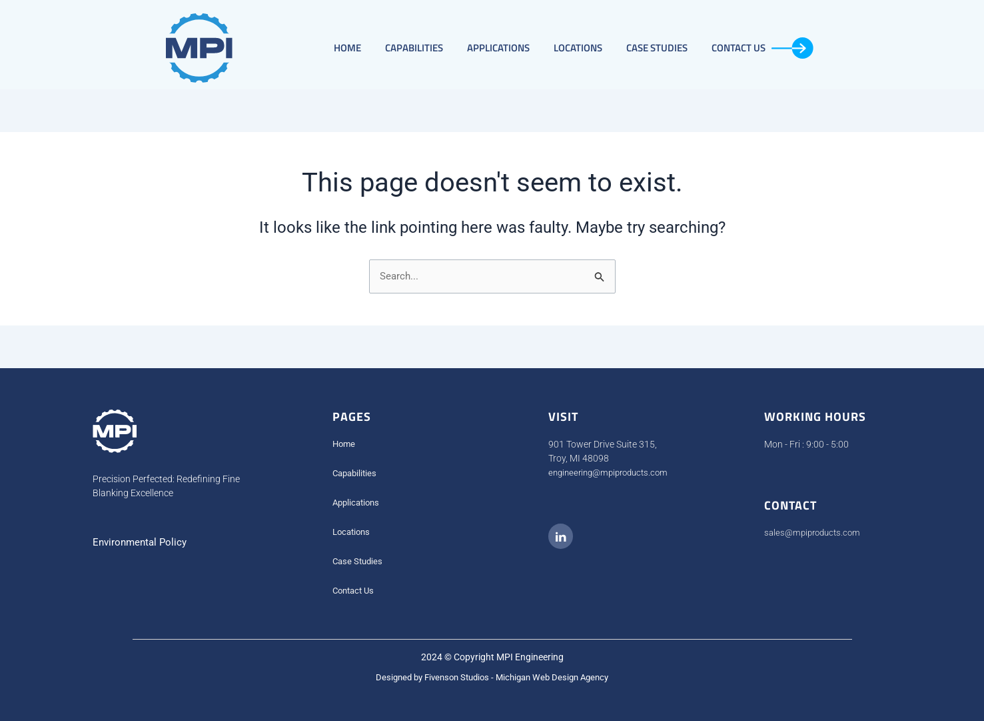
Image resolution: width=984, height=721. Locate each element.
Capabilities (414, 47)
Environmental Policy (142, 542)
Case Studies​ (657, 47)
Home (347, 47)
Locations (578, 47)
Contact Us (762, 48)
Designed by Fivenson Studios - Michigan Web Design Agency (492, 677)
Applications (498, 47)
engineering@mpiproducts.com (613, 473)
